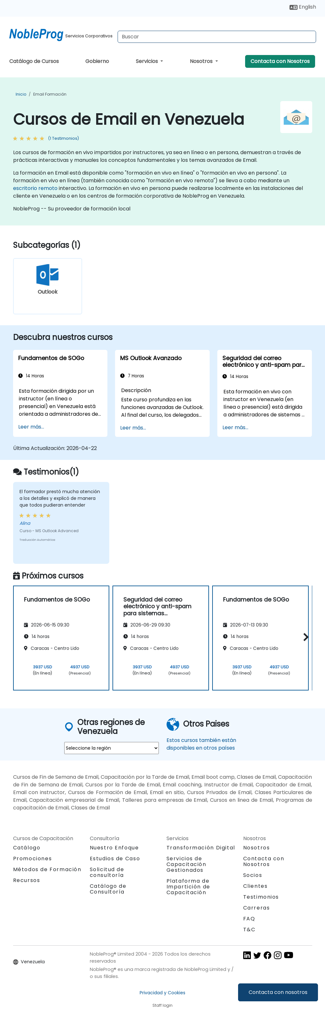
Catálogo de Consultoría (108, 888)
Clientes (255, 886)
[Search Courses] (217, 37)
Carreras (256, 907)
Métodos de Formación (47, 869)
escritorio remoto (35, 188)
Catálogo (27, 847)
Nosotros (202, 61)
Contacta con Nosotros (280, 61)
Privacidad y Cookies (162, 992)
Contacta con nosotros (278, 992)
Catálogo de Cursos (34, 61)
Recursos (26, 880)
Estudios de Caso (115, 858)
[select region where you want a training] (111, 748)
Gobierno (97, 61)
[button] (304, 637)
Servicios (147, 61)
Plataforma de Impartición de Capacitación (188, 886)
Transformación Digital (200, 847)
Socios (252, 875)
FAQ (249, 918)
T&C (249, 929)
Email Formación (49, 94)
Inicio (21, 94)
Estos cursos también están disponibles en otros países (201, 744)
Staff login (162, 1005)
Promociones (32, 858)
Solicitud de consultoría (107, 872)
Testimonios (261, 897)
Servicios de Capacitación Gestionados (186, 864)
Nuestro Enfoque (114, 847)
